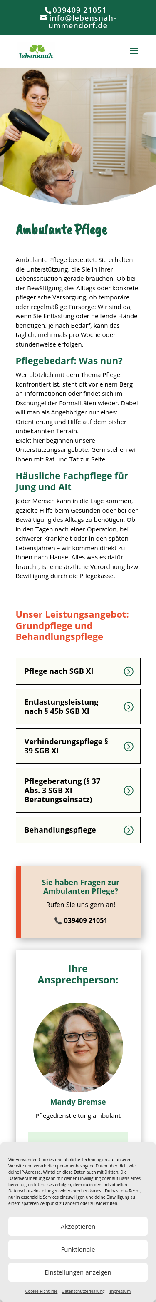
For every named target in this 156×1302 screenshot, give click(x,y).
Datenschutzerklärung (83, 1291)
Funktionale (78, 1249)
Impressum (120, 1291)
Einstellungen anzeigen (78, 1272)
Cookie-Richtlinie (41, 1291)
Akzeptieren (78, 1226)
